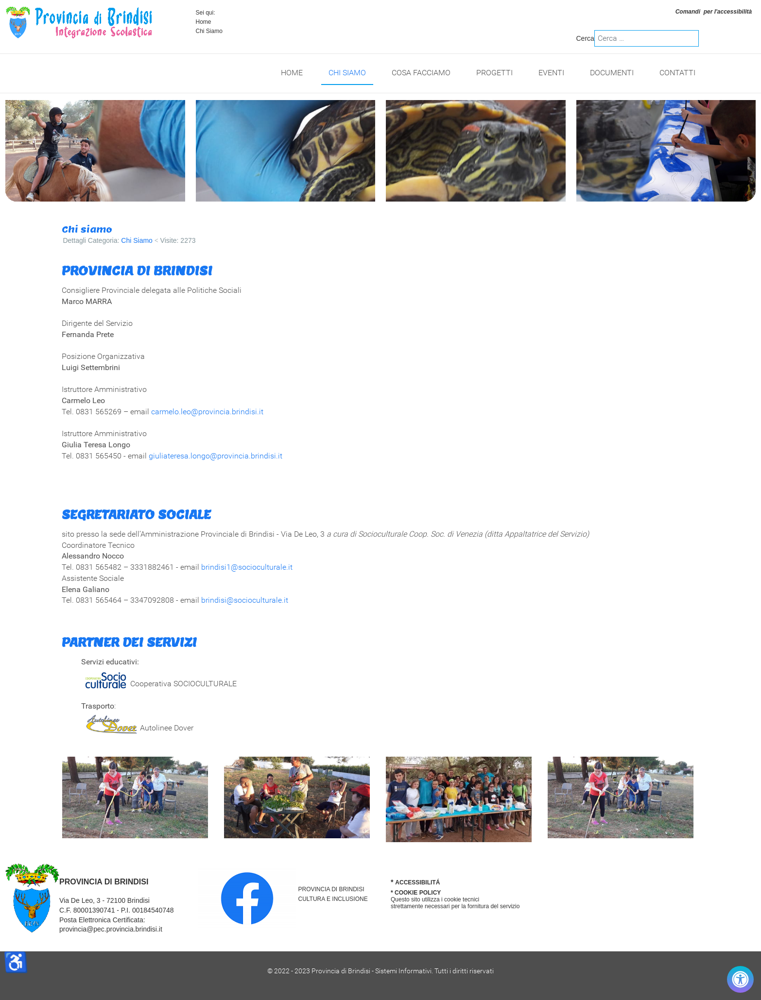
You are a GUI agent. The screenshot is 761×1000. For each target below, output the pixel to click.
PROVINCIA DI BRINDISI (331, 889)
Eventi (551, 72)
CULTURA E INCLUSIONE (333, 899)
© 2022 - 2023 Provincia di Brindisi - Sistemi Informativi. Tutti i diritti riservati (380, 971)
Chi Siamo (347, 72)
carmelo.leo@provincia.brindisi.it (207, 411)
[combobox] (646, 38)
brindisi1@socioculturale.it (247, 567)
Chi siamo (87, 229)
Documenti (612, 72)
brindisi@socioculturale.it (244, 600)
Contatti (677, 72)
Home (203, 21)
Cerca (585, 38)
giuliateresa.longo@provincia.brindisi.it (215, 455)
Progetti (494, 72)
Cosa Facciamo (421, 72)
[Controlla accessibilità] (740, 979)
